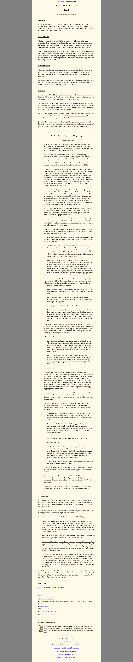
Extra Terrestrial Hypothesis (47, 599)
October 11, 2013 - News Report (48, 611)
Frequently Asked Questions (74, 644)
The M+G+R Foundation (66, 639)
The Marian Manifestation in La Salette (50, 614)
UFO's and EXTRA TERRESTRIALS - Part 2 (52, 587)
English (64, 648)
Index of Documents (70, 651)
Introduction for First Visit (58, 644)
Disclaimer (60, 654)
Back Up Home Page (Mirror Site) (66, 657)
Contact (73, 654)
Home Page (57, 648)
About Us (67, 654)
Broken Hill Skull (44, 606)
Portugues (76, 648)
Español (69, 648)
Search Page (60, 651)
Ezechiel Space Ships (45, 608)
